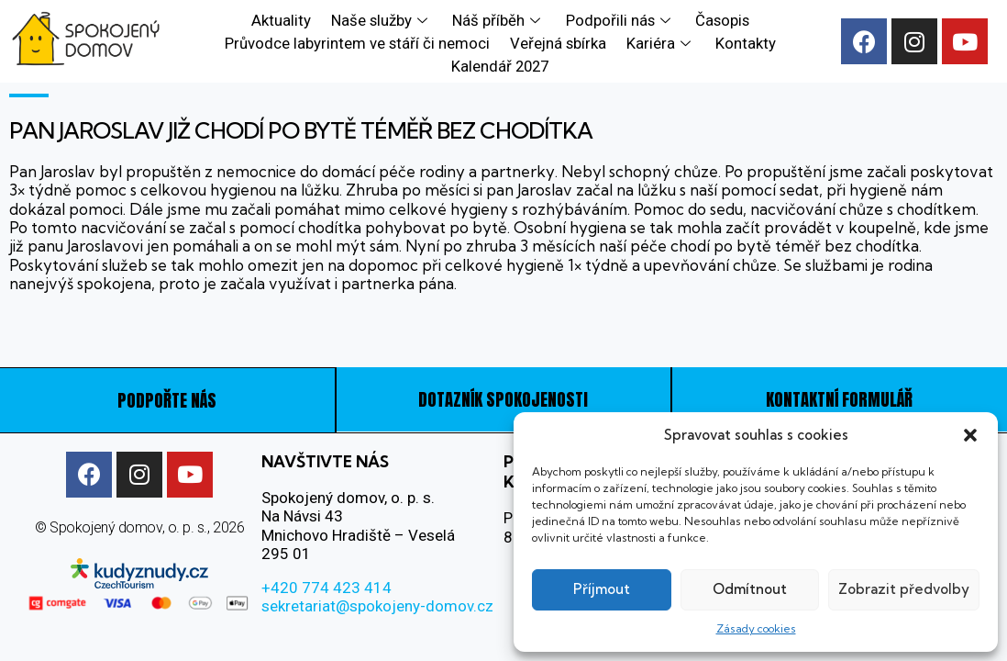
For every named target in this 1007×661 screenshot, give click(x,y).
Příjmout (601, 589)
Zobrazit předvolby (903, 589)
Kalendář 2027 (499, 62)
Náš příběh (497, 19)
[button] (970, 435)
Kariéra (660, 41)
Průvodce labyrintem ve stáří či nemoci (359, 41)
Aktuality (283, 19)
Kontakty (744, 41)
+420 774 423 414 (326, 586)
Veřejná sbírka (559, 41)
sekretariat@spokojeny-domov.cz (377, 604)
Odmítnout (750, 589)
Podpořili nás (617, 19)
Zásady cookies (756, 628)
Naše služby (382, 19)
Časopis (719, 19)
